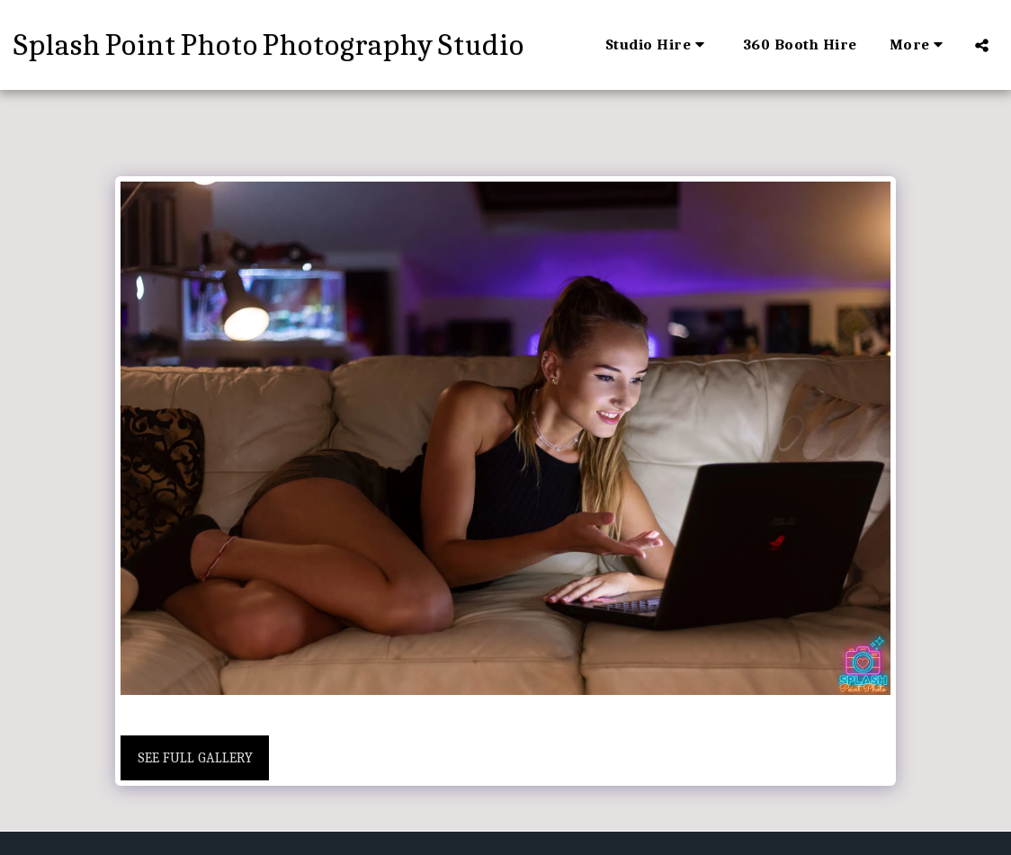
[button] (658, 45)
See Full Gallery (195, 758)
